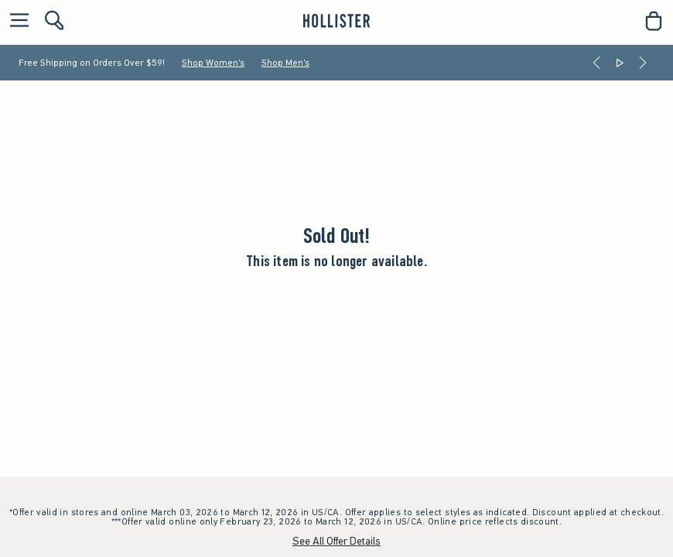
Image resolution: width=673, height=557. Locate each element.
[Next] (642, 62)
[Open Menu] (15, 21)
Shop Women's (213, 62)
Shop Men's (285, 62)
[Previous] (596, 62)
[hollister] (336, 21)
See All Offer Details (336, 541)
